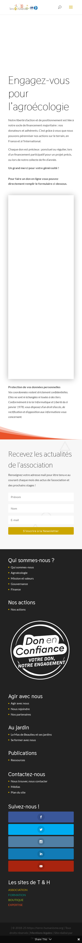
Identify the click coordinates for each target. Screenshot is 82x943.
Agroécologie (19, 572)
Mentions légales (41, 932)
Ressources (18, 760)
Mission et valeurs (22, 578)
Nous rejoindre (20, 709)
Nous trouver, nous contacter (29, 781)
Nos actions (18, 609)
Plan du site (18, 792)
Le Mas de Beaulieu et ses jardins (31, 734)
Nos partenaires (21, 714)
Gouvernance (19, 584)
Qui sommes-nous (22, 567)
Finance (16, 589)
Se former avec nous (23, 740)
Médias (15, 786)
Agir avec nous (20, 703)
